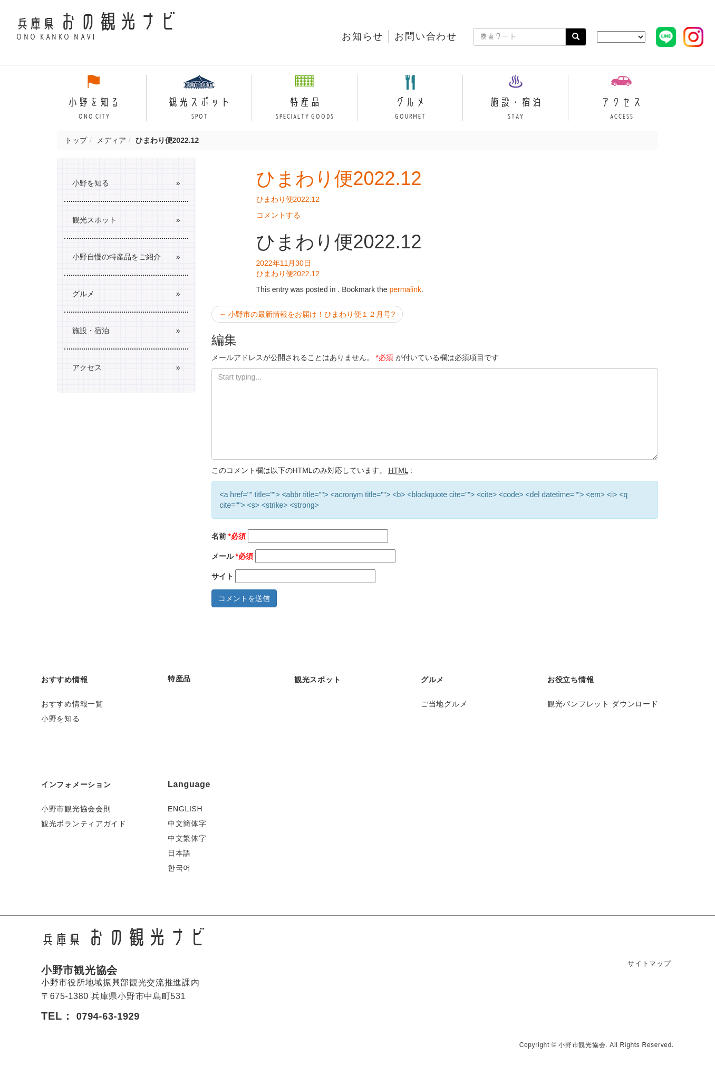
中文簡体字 (187, 823)
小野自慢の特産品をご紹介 (116, 257)
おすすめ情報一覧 (72, 704)
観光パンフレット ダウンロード (602, 704)
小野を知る (90, 183)
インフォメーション (80, 784)
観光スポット (94, 220)
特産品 (181, 678)
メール (232, 556)
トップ (76, 140)
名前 (228, 536)
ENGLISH (185, 809)
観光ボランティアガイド (84, 823)
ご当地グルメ (444, 704)
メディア (111, 140)
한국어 (179, 868)
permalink (405, 289)
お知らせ (362, 36)
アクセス (87, 367)
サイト (222, 576)
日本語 (179, 853)
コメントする (278, 215)
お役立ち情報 (573, 679)
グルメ (83, 293)
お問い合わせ (425, 36)
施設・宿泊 (90, 330)
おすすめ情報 (67, 679)
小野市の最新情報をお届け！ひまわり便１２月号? (307, 314)
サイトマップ (646, 963)
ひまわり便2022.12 (339, 178)
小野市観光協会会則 (76, 809)
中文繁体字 (187, 838)
